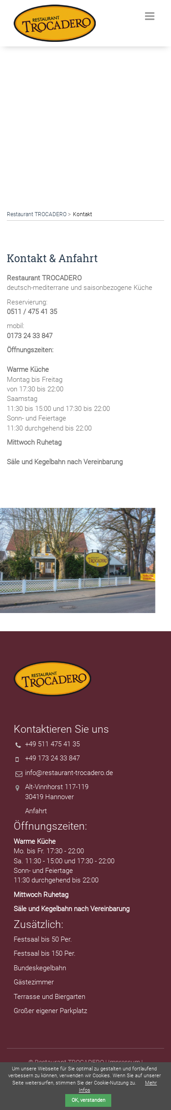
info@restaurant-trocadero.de (69, 773)
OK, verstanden (88, 1100)
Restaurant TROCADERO (37, 214)
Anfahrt (36, 811)
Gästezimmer (34, 982)
